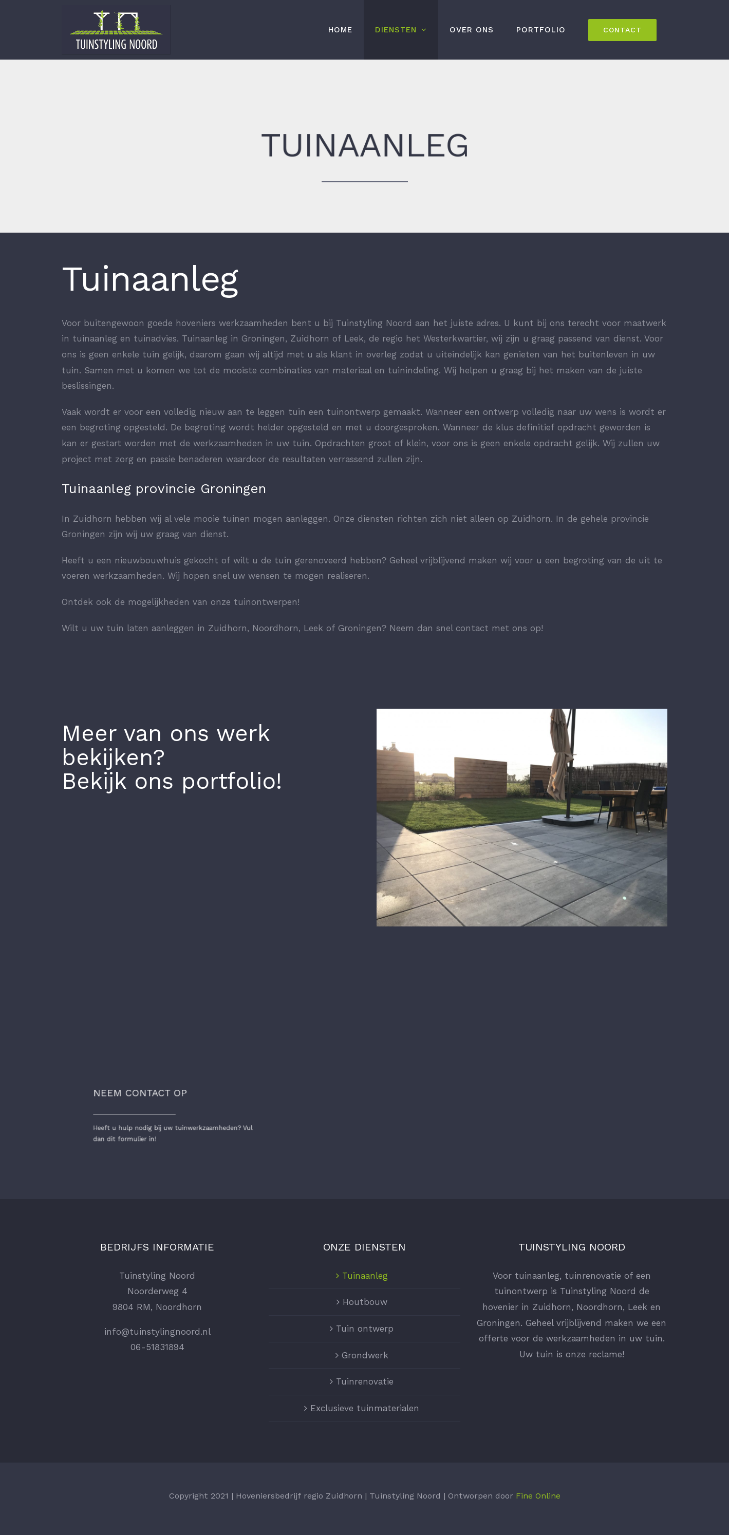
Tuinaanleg (365, 1276)
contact (472, 628)
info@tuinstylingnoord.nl (157, 1331)
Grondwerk (365, 1355)
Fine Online (538, 1496)
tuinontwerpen (265, 602)
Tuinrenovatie (365, 1381)
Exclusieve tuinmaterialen (364, 1408)
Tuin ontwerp (365, 1328)
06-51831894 (157, 1347)
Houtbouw (365, 1302)
